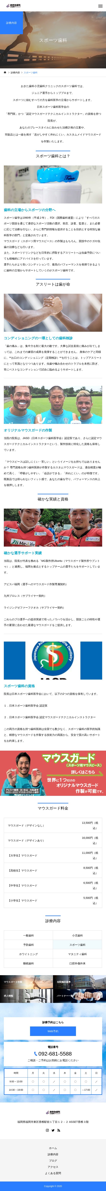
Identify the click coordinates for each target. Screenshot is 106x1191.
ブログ (53, 1160)
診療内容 (53, 1154)
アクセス (53, 1166)
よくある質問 (53, 1173)
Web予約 (53, 1031)
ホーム (53, 1148)
